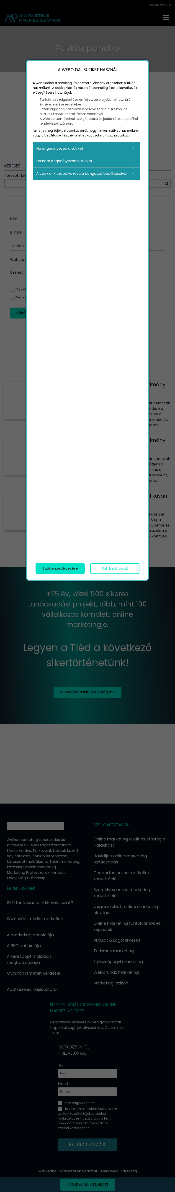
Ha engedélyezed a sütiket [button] (59, 148)
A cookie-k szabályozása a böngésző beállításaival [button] (81, 173)
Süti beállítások (115, 568)
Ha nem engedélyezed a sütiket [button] (64, 161)
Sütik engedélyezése (60, 568)
